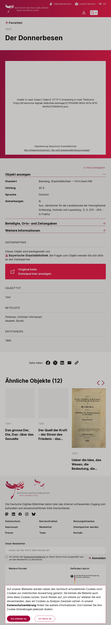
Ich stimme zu (18, 618)
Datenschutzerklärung (21, 605)
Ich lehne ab (44, 618)
